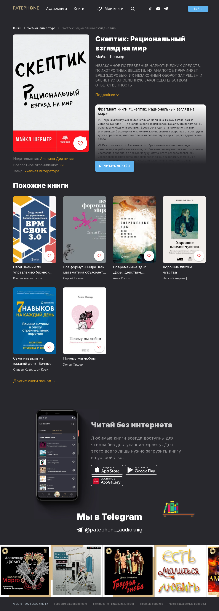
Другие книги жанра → (34, 381)
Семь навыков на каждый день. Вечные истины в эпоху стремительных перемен (32, 361)
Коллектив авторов (27, 278)
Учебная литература (41, 28)
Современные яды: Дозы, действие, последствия (129, 270)
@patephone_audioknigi (110, 529)
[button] (198, 9)
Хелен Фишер (73, 364)
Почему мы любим (79, 358)
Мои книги (110, 8)
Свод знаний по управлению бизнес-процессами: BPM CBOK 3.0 (34, 270)
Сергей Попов (73, 278)
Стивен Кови (22, 369)
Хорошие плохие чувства (177, 269)
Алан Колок (121, 278)
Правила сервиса (151, 603)
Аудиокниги (56, 8)
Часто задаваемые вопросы (187, 603)
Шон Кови (41, 369)
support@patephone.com (70, 603)
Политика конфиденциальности (113, 603)
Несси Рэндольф (175, 278)
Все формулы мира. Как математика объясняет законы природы (83, 270)
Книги (79, 8)
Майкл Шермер (109, 56)
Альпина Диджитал (57, 158)
